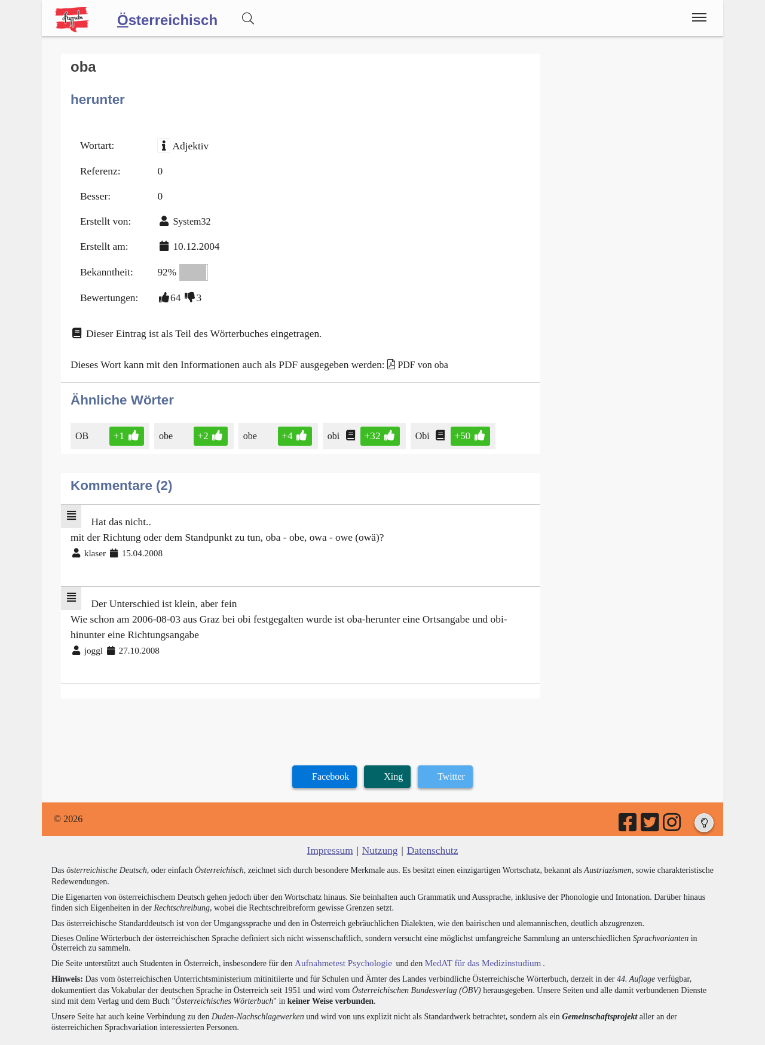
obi (324, 418)
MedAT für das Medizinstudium (470, 932)
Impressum (333, 821)
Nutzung (379, 821)
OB (82, 418)
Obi (409, 418)
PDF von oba (397, 349)
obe (164, 418)
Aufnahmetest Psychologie (339, 932)
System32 (186, 214)
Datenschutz (429, 821)
